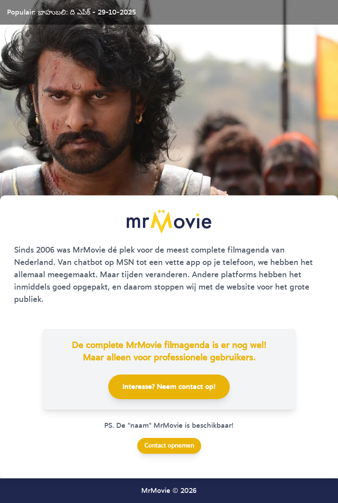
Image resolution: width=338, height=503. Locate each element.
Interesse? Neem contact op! (169, 386)
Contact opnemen (169, 446)
